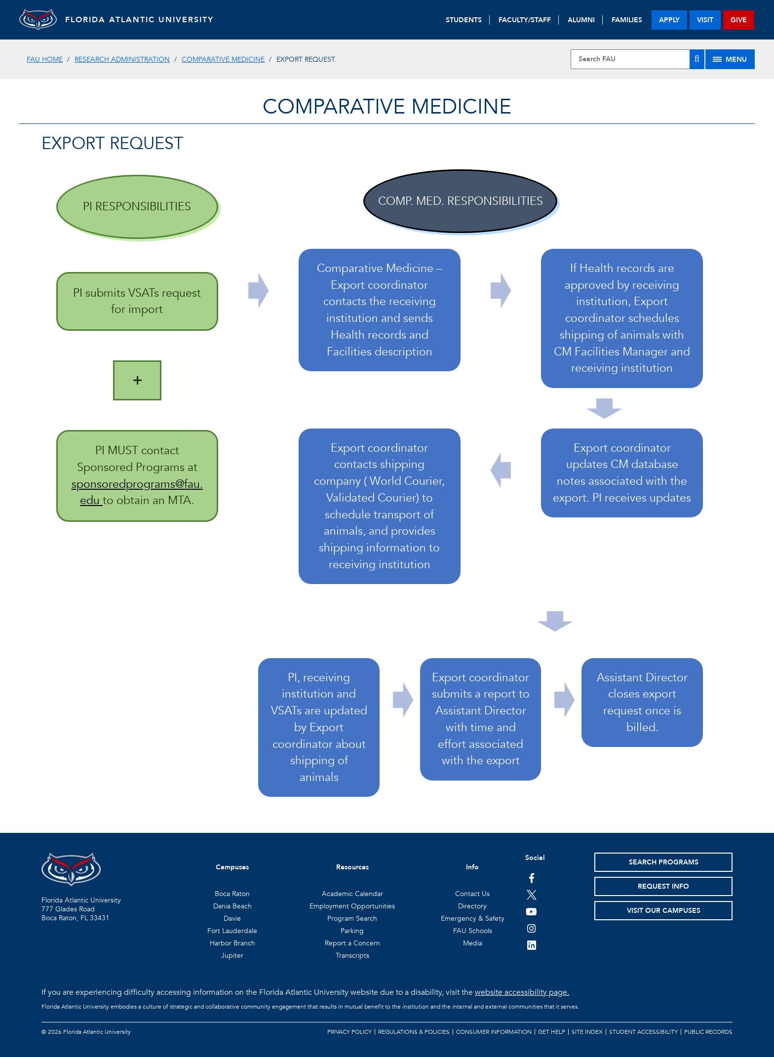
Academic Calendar (352, 894)
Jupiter (232, 955)
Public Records (708, 1032)
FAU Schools (472, 931)
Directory (472, 906)
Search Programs (663, 862)
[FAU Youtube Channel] (531, 911)
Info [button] (472, 867)
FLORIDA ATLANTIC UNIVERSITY (143, 19)
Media (472, 943)
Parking (352, 931)
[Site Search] (637, 59)
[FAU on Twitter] (531, 895)
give (739, 20)
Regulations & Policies (414, 1032)
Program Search (352, 918)
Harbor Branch (232, 943)
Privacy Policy (349, 1032)
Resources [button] (352, 867)
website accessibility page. (522, 992)
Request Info (663, 886)
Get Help (551, 1032)
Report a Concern (352, 943)
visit (705, 20)
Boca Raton (232, 894)
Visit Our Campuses (663, 910)
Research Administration (122, 59)
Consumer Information (494, 1032)
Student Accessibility (643, 1032)
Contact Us (472, 894)
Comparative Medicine (223, 59)
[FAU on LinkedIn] (531, 945)
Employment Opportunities (352, 906)
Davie (232, 918)
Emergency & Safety (472, 918)
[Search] (697, 59)
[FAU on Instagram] (531, 928)
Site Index (587, 1032)
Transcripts (352, 955)
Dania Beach (232, 906)
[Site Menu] (730, 59)
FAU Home (45, 59)
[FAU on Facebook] (531, 878)
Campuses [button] (232, 867)
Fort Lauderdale (232, 931)
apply (669, 20)
